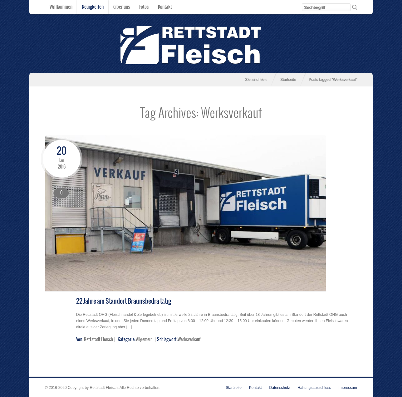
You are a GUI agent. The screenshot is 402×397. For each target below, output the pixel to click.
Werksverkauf (189, 339)
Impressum (348, 387)
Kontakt (165, 7)
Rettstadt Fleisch (98, 339)
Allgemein (144, 339)
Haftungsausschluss (314, 387)
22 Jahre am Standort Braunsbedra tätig (123, 301)
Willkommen (61, 7)
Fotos (144, 7)
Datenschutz (279, 387)
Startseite (288, 79)
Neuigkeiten (93, 7)
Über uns (121, 7)
